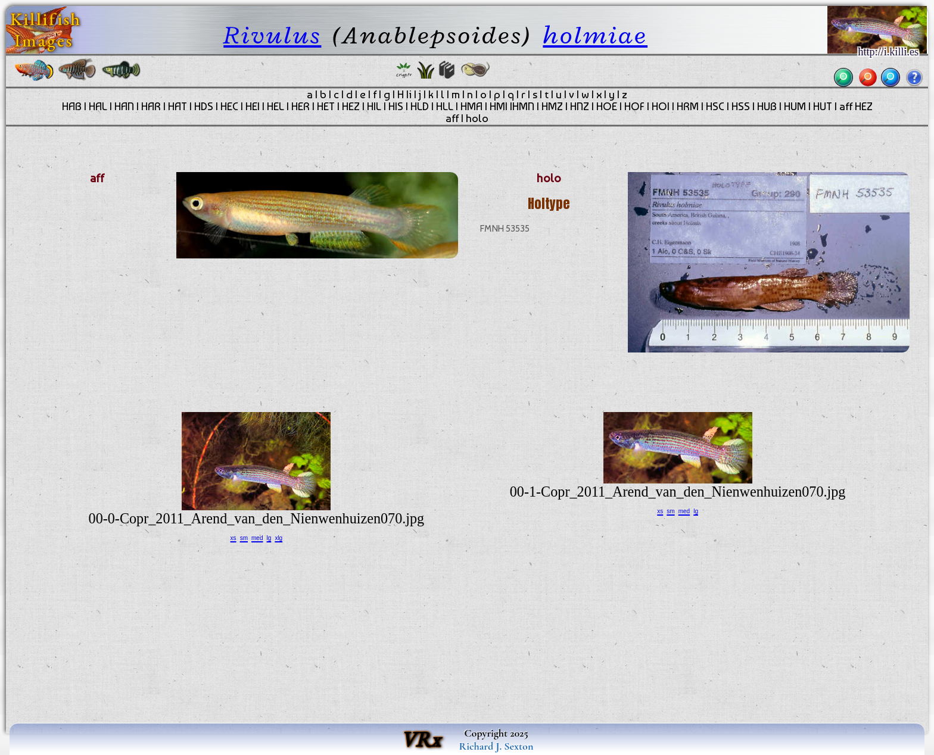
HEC (229, 107)
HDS (203, 107)
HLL (444, 107)
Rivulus (272, 34)
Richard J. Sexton (496, 746)
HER (300, 107)
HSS (740, 107)
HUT (822, 107)
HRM (688, 107)
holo (477, 118)
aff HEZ (856, 107)
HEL (275, 107)
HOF (634, 107)
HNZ (579, 107)
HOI (661, 107)
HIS (395, 107)
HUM (795, 107)
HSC (715, 107)
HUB (767, 107)
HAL (98, 107)
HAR (151, 107)
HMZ (552, 107)
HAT (177, 107)
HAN (124, 107)
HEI (252, 107)
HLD (419, 107)
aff (452, 118)
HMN (523, 107)
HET (326, 107)
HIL (374, 107)
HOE (606, 107)
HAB (72, 107)
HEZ (351, 107)
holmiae (595, 34)
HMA (471, 107)
